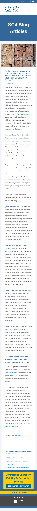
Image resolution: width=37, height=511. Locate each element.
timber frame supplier (12, 373)
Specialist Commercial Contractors (17, 461)
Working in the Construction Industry (17, 467)
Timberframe (10, 464)
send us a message (11, 426)
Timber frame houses (17, 114)
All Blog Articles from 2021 (14, 458)
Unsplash (18, 435)
